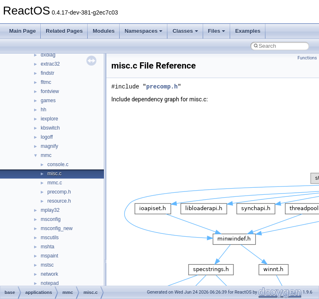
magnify (49, 146)
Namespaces (144, 31)
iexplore (49, 119)
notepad (50, 283)
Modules (104, 31)
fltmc (46, 82)
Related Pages (64, 31)
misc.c (54, 173)
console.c (58, 164)
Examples (247, 31)
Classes (185, 31)
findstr (47, 73)
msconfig (51, 219)
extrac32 (50, 64)
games (48, 100)
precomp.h (59, 192)
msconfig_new (57, 228)
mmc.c (54, 183)
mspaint (49, 256)
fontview (50, 91)
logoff (47, 137)
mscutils (50, 237)
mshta (47, 247)
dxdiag (48, 55)
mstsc (47, 265)
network (49, 274)
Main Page (22, 31)
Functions (307, 58)
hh (43, 110)
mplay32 (50, 210)
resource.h (59, 201)
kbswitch (50, 128)
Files (217, 31)
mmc (46, 155)
